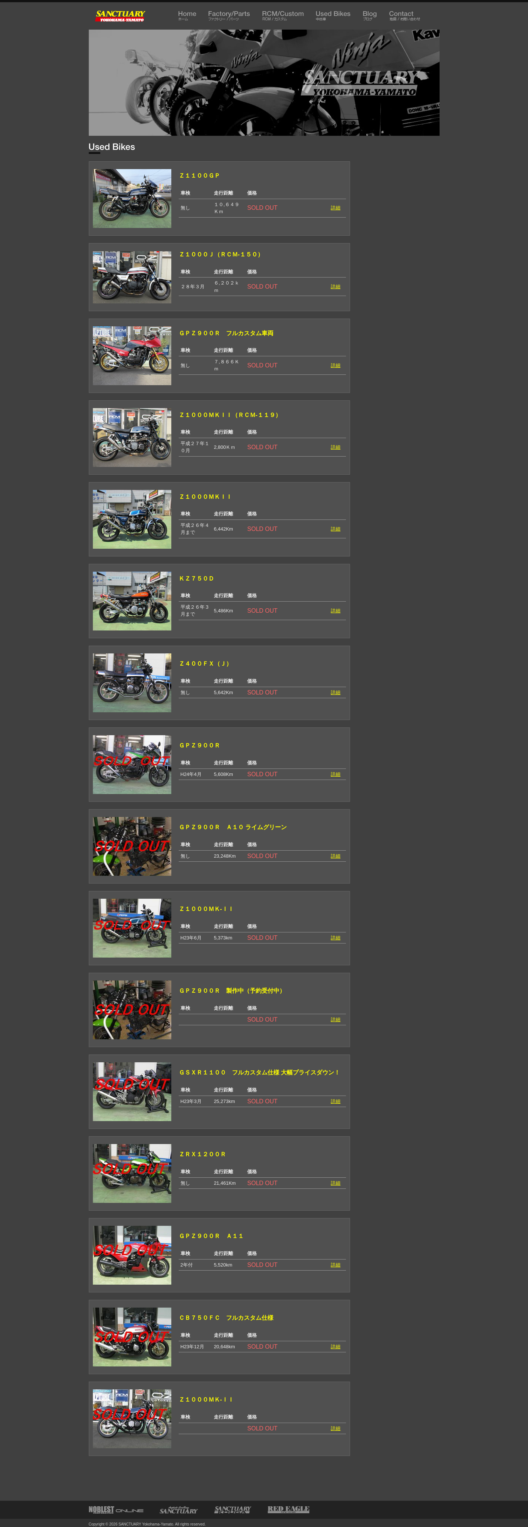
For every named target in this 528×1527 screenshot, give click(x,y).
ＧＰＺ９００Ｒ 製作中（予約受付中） (232, 991)
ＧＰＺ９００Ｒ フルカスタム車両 (229, 333)
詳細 (335, 208)
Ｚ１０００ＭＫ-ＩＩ (206, 909)
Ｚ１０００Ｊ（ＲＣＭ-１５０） (221, 254)
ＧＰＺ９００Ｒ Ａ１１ (211, 1236)
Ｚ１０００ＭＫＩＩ (205, 497)
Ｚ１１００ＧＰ (199, 175)
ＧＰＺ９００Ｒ (202, 745)
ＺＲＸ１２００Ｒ (202, 1154)
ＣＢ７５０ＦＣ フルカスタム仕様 (226, 1318)
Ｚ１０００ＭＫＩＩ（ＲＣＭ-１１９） (230, 415)
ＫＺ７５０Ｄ (196, 578)
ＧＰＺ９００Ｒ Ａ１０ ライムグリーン (233, 827)
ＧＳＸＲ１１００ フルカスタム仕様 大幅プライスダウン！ (259, 1072)
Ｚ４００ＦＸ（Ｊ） (205, 663)
